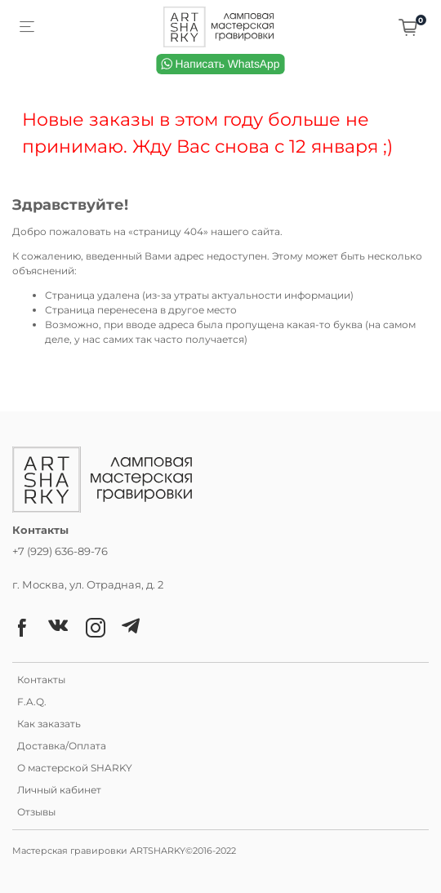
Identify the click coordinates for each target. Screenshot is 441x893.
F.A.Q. (32, 701)
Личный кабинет (59, 790)
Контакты (41, 679)
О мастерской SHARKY (74, 768)
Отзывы (36, 812)
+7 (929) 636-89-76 (60, 551)
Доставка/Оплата (61, 746)
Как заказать (49, 724)
